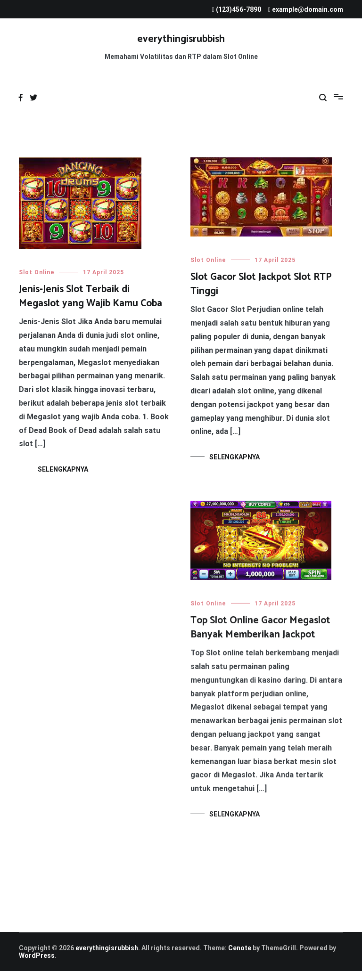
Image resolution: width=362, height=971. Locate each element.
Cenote (239, 948)
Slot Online (37, 272)
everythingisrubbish (181, 39)
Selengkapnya (63, 469)
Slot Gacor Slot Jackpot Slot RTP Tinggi (261, 284)
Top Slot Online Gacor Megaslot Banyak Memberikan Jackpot (260, 629)
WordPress (37, 955)
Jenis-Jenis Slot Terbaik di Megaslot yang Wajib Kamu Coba (90, 296)
